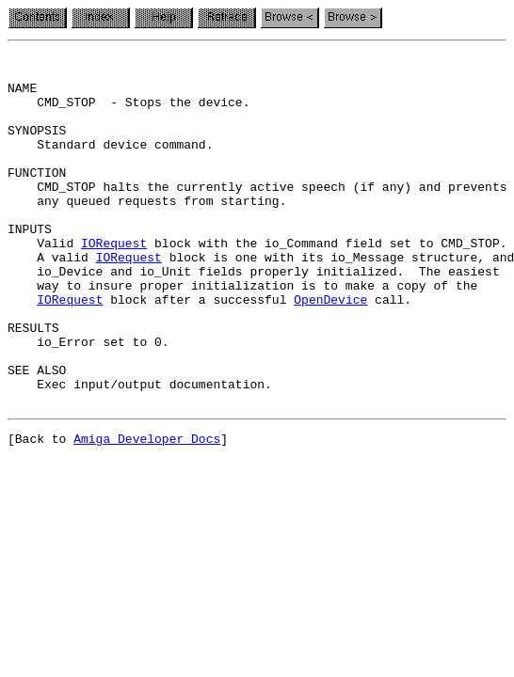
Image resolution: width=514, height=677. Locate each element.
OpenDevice (330, 349)
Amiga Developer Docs (146, 511)
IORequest (114, 282)
